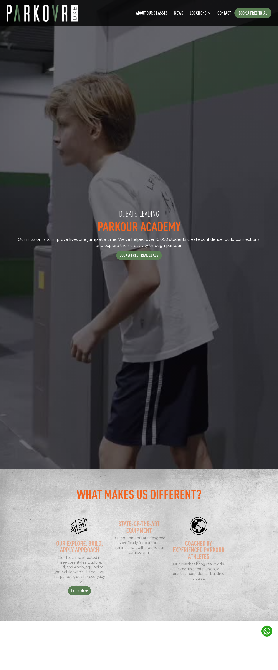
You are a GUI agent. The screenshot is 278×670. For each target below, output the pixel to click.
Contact (224, 12)
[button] (200, 13)
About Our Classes (152, 12)
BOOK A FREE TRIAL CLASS (139, 255)
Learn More (79, 590)
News (178, 12)
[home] (42, 13)
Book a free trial (253, 12)
